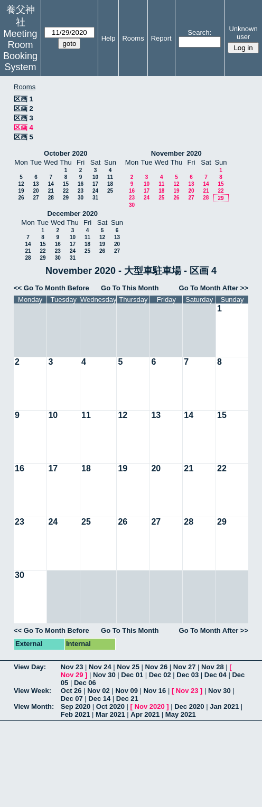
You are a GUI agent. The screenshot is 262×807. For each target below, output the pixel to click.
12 (21, 184)
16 (80, 184)
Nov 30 (104, 675)
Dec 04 (215, 675)
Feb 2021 (75, 714)
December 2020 (73, 213)
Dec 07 (72, 698)
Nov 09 (126, 691)
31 (95, 198)
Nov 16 (155, 691)
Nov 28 (212, 667)
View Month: (34, 706)
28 (51, 198)
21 (51, 191)
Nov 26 (156, 667)
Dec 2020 (189, 706)
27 (36, 198)
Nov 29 (72, 675)
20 (36, 191)
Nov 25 (128, 667)
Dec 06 (85, 683)
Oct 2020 (110, 706)
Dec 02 (160, 675)
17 (95, 184)
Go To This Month (130, 288)
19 (21, 191)
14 (51, 184)
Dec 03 (187, 675)
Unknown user (243, 33)
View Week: (32, 691)
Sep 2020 (75, 706)
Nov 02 (98, 691)
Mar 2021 (110, 714)
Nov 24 (100, 667)
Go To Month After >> (213, 288)
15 (66, 184)
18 (110, 184)
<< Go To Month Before (51, 288)
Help (108, 38)
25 (110, 191)
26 (21, 198)
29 (66, 198)
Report (161, 38)
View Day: (30, 667)
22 (66, 191)
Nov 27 (184, 667)
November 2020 (176, 153)
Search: (199, 32)
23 (80, 191)
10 (95, 177)
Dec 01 (132, 675)
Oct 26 (71, 691)
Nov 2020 (150, 706)
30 (80, 198)
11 (110, 177)
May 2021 (180, 714)
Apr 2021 (145, 714)
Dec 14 (99, 698)
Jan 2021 (224, 706)
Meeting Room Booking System (20, 50)
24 (95, 191)
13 (36, 184)
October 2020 (65, 153)
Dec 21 (127, 698)
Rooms (133, 38)
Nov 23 (72, 667)
